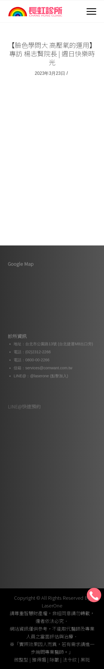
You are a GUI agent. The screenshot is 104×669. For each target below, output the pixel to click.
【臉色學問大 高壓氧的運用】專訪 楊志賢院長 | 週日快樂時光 (52, 53)
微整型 (21, 659)
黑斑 (85, 659)
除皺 (54, 659)
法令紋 (70, 659)
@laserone (39, 380)
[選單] (88, 11)
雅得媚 (39, 659)
